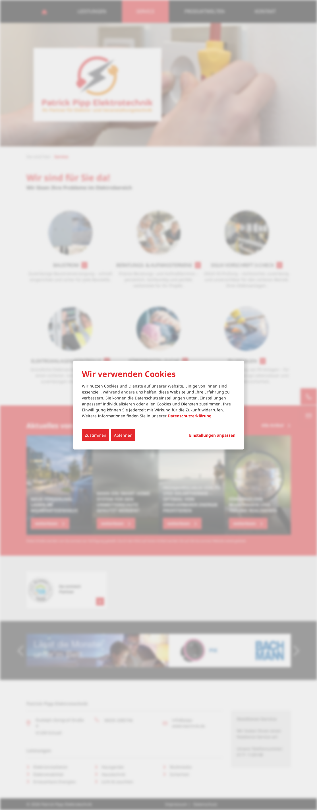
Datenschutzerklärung (190, 416)
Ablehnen (123, 435)
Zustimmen (95, 435)
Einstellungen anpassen (212, 435)
